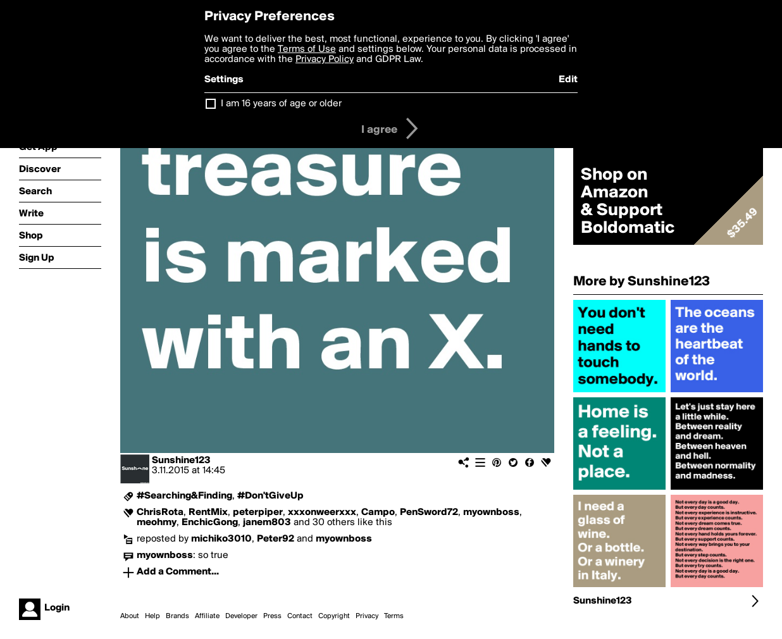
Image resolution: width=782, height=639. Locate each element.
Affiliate (207, 616)
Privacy (367, 616)
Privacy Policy (324, 59)
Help (152, 616)
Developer (241, 616)
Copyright (334, 616)
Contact (300, 616)
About (129, 616)
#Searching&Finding (184, 496)
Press (272, 616)
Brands (177, 616)
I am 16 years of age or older (281, 104)
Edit (568, 80)
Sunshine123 (181, 461)
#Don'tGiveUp (270, 496)
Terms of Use (307, 49)
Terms (394, 616)
